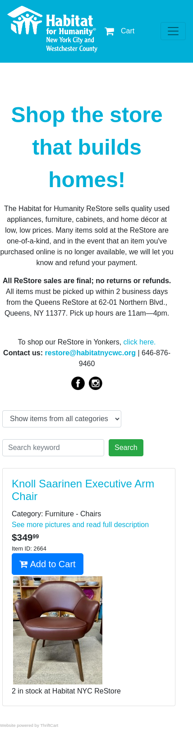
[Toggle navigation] (173, 31)
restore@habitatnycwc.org (90, 353)
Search (126, 447)
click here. (140, 342)
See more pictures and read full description (80, 524)
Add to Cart (47, 564)
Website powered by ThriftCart (29, 725)
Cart (119, 31)
